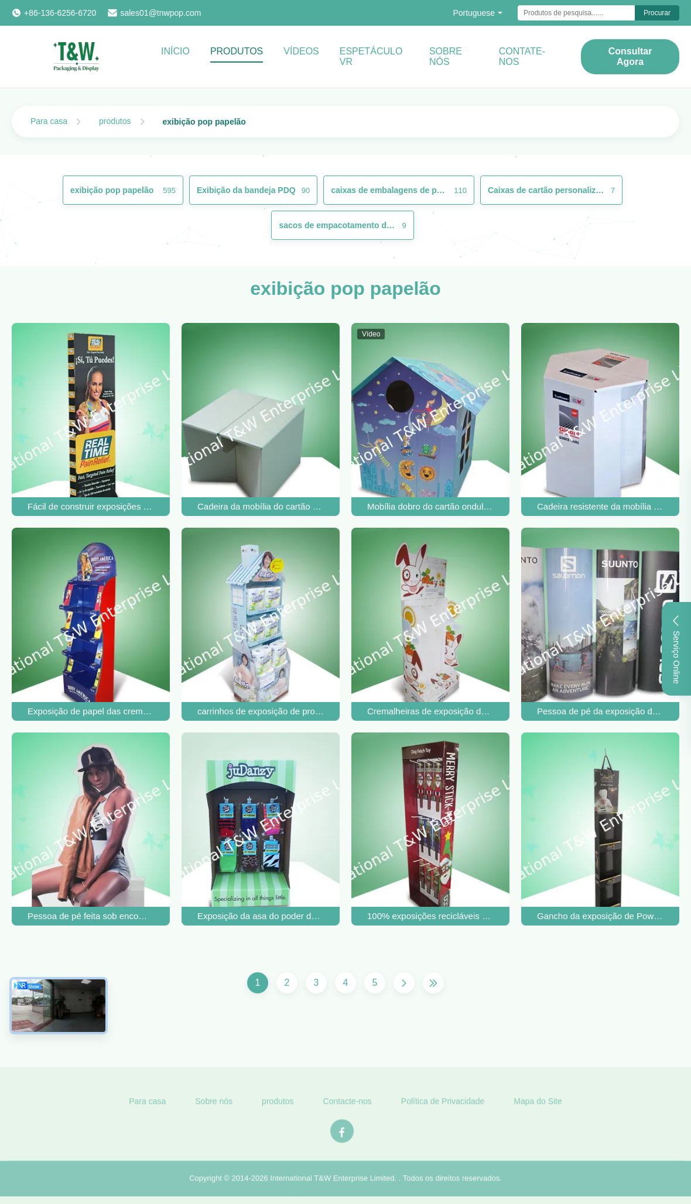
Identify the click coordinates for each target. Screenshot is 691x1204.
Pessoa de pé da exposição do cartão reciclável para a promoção (600, 711)
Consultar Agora (630, 56)
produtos (115, 121)
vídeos (301, 51)
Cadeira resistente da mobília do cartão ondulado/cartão (600, 506)
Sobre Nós (445, 56)
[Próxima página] (404, 982)
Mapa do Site (538, 1105)
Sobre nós (213, 1105)
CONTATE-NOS (522, 56)
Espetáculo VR (371, 56)
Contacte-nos (347, 1105)
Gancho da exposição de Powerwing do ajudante (600, 916)
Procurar (657, 13)
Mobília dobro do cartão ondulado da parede (430, 506)
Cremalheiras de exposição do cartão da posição (430, 711)
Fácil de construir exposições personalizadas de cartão (91, 506)
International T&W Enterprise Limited (332, 1182)
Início (175, 51)
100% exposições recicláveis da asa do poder (430, 916)
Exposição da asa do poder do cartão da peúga (260, 916)
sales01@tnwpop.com (160, 13)
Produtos (236, 51)
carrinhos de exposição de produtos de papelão (260, 711)
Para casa (48, 121)
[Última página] (433, 982)
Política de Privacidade (442, 1105)
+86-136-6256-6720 (60, 13)
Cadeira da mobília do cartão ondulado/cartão (260, 506)
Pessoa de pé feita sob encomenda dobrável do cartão (91, 916)
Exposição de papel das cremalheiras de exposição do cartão (91, 711)
